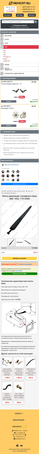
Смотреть (8, 101)
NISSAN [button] (7, 64)
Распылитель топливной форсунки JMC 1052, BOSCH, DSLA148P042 (19, 372)
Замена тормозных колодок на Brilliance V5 (16, 138)
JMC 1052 (30, 191)
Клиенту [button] (19, 414)
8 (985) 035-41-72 (20, 436)
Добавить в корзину (19, 258)
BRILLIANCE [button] (8, 36)
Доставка (20, 15)
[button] (36, 220)
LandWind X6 (6, 61)
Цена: (3, 252)
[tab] (19, 36)
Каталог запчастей (8, 191)
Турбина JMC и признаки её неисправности (16, 135)
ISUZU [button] (6, 43)
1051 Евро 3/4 (6, 56)
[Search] (18, 21)
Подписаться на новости (19, 184)
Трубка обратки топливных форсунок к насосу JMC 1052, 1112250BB (31, 372)
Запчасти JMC (20, 191)
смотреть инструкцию (25, 264)
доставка (19, 271)
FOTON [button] (7, 39)
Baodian (5, 59)
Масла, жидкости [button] (8, 69)
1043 (4, 52)
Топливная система (10, 193)
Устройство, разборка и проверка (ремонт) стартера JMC (20, 141)
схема (24, 426)
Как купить (7, 15)
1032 (4, 50)
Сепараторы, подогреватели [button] (14, 73)
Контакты (32, 15)
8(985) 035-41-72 (29, 9)
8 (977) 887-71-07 (20, 435)
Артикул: (4, 248)
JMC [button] (6, 47)
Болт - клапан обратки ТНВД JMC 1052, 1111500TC (19, 395)
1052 (4, 54)
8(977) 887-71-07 (29, 7)
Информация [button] (19, 420)
